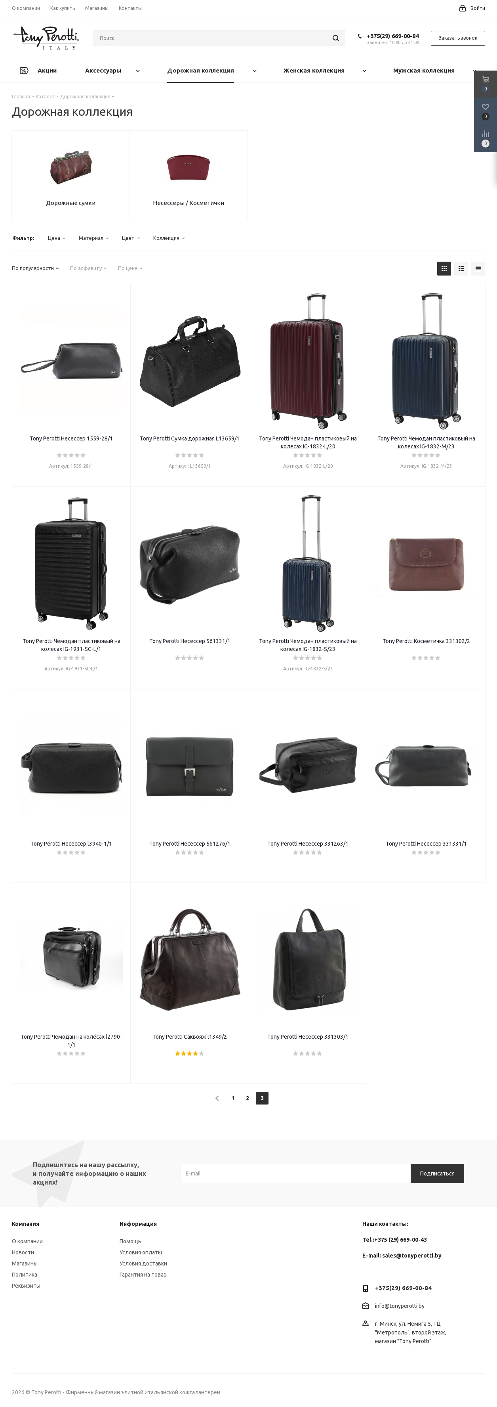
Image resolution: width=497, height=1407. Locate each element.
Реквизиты (26, 1286)
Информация (138, 1224)
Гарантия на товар (143, 1274)
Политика (24, 1274)
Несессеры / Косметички (188, 202)
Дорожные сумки (70, 202)
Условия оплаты (141, 1252)
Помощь (130, 1241)
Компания (25, 1224)
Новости (23, 1252)
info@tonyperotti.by (400, 1306)
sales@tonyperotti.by (412, 1255)
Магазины (25, 1263)
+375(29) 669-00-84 (393, 36)
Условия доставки (143, 1263)
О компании (27, 1241)
